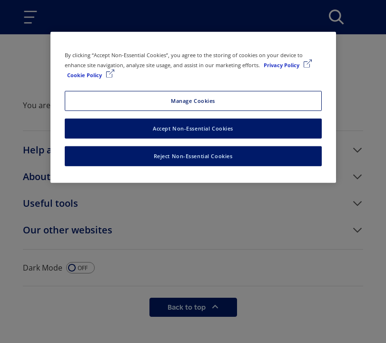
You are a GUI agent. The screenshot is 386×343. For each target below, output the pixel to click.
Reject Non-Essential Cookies (193, 156)
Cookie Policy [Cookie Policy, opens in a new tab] (85, 75)
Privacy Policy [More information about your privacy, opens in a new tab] (282, 65)
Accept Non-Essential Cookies (193, 128)
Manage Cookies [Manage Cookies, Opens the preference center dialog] (193, 100)
